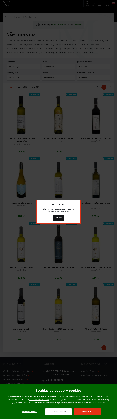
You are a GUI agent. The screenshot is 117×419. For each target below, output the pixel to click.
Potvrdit (58, 218)
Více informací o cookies (39, 400)
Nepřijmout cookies (58, 412)
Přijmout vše (87, 412)
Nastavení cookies (29, 412)
